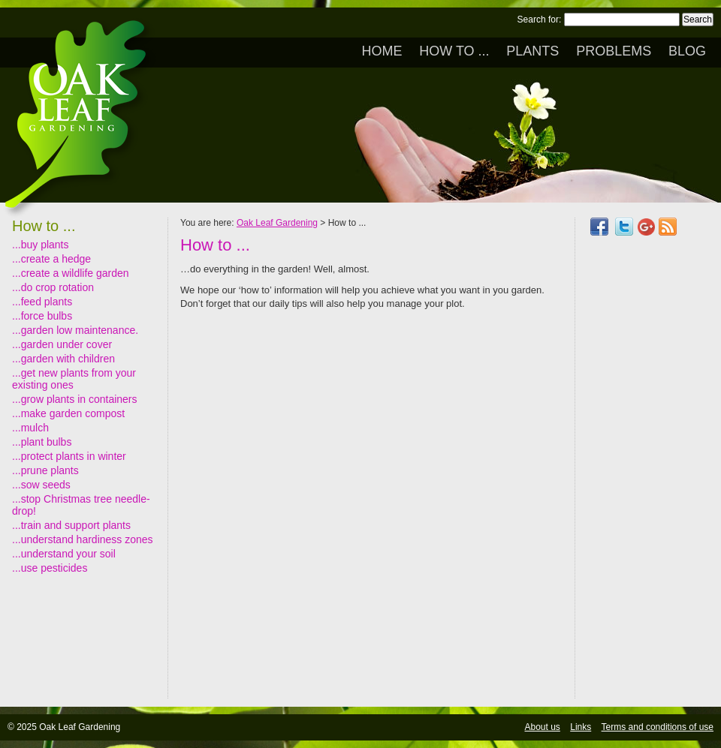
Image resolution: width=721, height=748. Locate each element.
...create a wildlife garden (70, 273)
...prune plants (45, 470)
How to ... (454, 51)
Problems (613, 51)
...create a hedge (51, 259)
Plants (532, 51)
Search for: (539, 19)
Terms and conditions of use (657, 727)
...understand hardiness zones (82, 539)
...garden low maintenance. (75, 330)
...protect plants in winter (69, 456)
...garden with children (63, 359)
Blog (687, 51)
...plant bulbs (41, 442)
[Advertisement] (648, 474)
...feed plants (42, 302)
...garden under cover (62, 344)
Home (381, 51)
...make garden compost (68, 413)
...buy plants (40, 245)
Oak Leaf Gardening (277, 223)
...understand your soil (64, 554)
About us (542, 727)
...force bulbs (42, 316)
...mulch (30, 428)
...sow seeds (41, 485)
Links (580, 727)
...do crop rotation (53, 287)
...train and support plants (71, 525)
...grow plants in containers (74, 399)
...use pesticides (49, 568)
